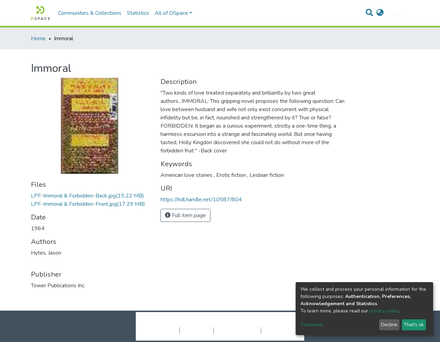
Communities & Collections (89, 13)
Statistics (138, 13)
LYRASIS (272, 323)
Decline (389, 324)
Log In (395, 13)
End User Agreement (237, 330)
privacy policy (384, 311)
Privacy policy (197, 330)
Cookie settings (161, 330)
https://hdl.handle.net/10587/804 (201, 199)
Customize (311, 324)
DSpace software (178, 323)
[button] (380, 13)
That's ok (414, 324)
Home (38, 38)
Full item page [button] (185, 215)
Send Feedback (279, 330)
